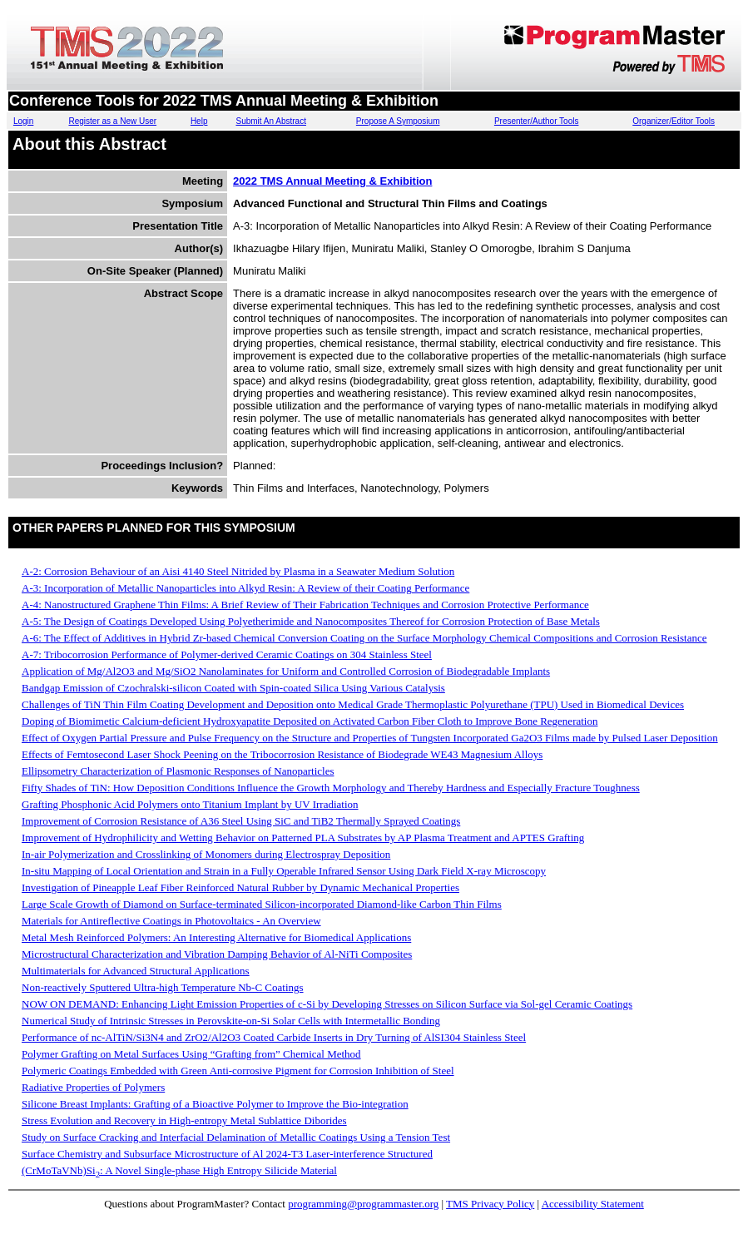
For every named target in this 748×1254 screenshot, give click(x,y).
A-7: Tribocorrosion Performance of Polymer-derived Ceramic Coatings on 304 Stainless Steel (227, 654)
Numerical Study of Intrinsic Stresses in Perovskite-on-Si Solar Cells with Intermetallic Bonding (231, 1020)
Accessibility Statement (593, 1203)
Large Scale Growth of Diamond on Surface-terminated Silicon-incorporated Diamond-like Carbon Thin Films (262, 904)
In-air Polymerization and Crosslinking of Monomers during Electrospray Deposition (206, 854)
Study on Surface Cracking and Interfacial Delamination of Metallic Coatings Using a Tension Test (236, 1137)
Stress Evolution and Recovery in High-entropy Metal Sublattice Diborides (184, 1120)
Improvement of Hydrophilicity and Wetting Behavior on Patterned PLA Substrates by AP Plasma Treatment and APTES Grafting (303, 837)
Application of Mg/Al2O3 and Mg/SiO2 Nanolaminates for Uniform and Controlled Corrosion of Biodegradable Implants (286, 671)
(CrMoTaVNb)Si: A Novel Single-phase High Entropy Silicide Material (179, 1170)
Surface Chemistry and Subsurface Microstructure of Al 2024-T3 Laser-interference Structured (227, 1153)
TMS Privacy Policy (490, 1203)
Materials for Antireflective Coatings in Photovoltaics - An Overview (171, 920)
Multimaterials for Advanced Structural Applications (136, 970)
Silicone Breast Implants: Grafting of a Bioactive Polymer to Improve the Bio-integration (215, 1104)
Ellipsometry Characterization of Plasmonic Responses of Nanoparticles (178, 771)
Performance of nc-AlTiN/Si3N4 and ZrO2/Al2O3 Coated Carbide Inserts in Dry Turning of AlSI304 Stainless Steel (274, 1037)
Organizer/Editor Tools (673, 121)
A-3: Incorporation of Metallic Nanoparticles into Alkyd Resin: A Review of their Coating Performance (245, 588)
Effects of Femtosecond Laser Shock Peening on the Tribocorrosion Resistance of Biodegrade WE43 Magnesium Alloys (282, 754)
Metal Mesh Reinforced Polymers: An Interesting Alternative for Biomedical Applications (216, 937)
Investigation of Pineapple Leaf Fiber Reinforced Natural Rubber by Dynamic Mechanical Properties (240, 887)
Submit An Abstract (270, 121)
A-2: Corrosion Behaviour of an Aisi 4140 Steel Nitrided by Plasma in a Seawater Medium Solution (238, 571)
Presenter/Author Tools (536, 121)
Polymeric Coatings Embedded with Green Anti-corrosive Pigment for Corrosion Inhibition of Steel (238, 1070)
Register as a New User (112, 121)
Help (199, 121)
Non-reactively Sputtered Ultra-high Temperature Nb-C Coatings (163, 987)
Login (23, 121)
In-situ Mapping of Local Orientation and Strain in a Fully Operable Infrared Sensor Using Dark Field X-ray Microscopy (284, 871)
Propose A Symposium (398, 121)
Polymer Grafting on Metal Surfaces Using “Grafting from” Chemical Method (191, 1054)
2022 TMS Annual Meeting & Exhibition (332, 181)
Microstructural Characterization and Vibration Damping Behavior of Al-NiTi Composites (217, 954)
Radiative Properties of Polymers (93, 1087)
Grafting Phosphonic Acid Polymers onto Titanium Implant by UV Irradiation (190, 804)
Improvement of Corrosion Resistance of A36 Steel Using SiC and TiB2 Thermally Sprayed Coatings (241, 821)
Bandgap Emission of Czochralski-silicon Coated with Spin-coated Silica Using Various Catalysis (233, 688)
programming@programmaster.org (363, 1203)
